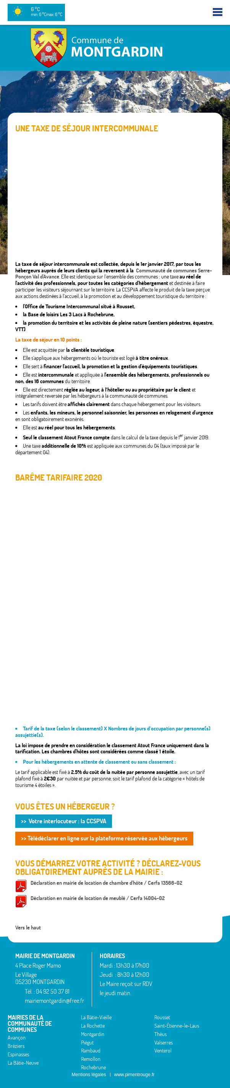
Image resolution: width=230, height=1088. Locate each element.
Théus (160, 1034)
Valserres (163, 1042)
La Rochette (93, 1025)
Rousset (162, 1017)
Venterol (163, 1050)
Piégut (87, 1042)
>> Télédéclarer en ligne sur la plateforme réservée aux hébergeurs (104, 838)
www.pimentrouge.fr (134, 1074)
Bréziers (16, 1046)
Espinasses (18, 1054)
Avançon (17, 1037)
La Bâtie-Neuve (23, 1062)
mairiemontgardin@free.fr (54, 1000)
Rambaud (90, 1050)
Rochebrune (93, 1067)
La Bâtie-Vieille (96, 1017)
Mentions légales (88, 1074)
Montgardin (92, 1034)
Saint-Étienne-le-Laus (176, 1025)
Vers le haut (28, 927)
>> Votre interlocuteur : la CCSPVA (63, 821)
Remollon (90, 1059)
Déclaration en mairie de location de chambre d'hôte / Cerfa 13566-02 (106, 882)
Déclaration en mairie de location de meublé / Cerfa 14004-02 (98, 898)
